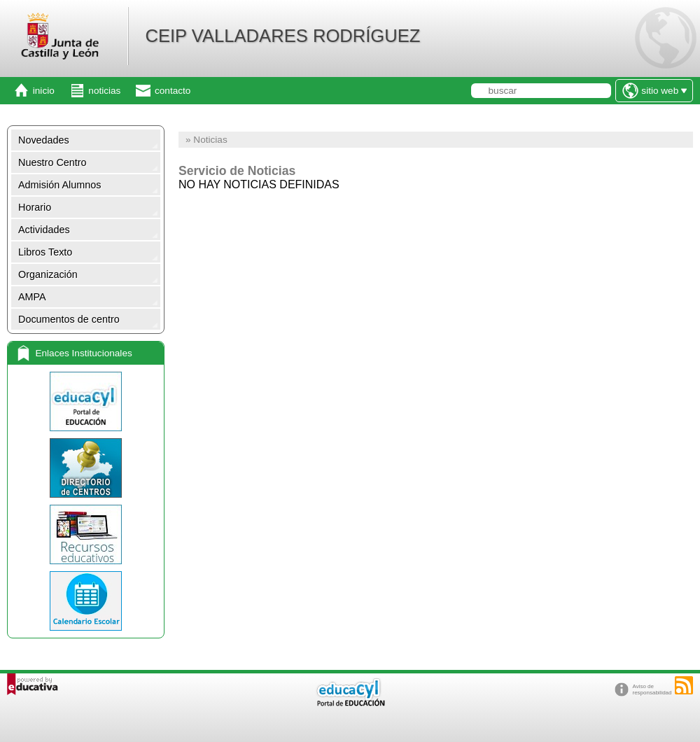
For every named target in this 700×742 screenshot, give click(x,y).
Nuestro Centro (52, 162)
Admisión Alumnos (59, 184)
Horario (34, 207)
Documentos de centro (69, 319)
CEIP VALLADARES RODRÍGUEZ (282, 36)
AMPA (32, 296)
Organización (48, 274)
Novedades (43, 140)
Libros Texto (45, 252)
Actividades (44, 229)
